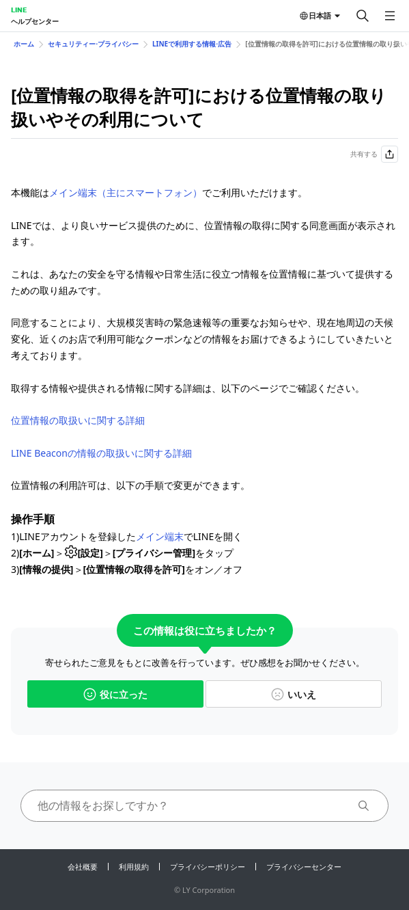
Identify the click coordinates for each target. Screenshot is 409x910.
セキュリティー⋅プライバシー (93, 44)
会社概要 (83, 866)
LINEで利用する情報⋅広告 (191, 44)
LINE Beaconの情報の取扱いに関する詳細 (101, 452)
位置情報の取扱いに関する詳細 (78, 420)
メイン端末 (160, 536)
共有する (374, 154)
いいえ (293, 694)
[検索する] (362, 15)
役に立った (115, 694)
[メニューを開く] (390, 15)
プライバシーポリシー (207, 866)
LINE (19, 9)
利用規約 (134, 866)
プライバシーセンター (303, 866)
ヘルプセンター (35, 21)
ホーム (24, 44)
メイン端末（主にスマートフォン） (125, 192)
